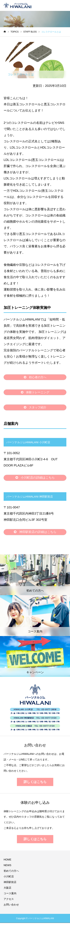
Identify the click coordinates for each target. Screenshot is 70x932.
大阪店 (7, 887)
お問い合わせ (11, 904)
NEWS (7, 865)
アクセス (9, 899)
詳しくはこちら (35, 782)
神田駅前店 (10, 882)
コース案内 (10, 893)
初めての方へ (11, 870)
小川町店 (9, 876)
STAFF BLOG (15, 45)
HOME (7, 859)
